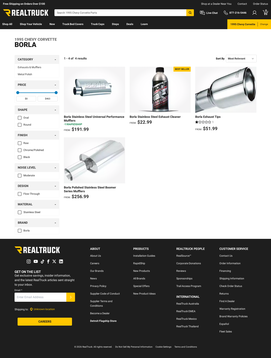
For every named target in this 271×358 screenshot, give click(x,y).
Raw (26, 143)
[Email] (40, 297)
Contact (242, 3)
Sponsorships (184, 278)
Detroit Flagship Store (103, 320)
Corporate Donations (188, 263)
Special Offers (141, 286)
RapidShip (139, 263)
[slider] (17, 92)
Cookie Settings (163, 346)
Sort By (220, 58)
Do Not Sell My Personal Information (134, 346)
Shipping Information (231, 278)
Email (18, 290)
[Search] (124, 12)
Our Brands (97, 270)
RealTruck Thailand (187, 326)
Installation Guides (144, 255)
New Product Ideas (144, 293)
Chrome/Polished (33, 150)
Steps (115, 24)
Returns (224, 293)
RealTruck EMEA (185, 311)
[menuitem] (7, 24)
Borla (26, 230)
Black (26, 157)
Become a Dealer (100, 313)
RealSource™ (183, 255)
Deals (129, 24)
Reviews (181, 270)
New (52, 24)
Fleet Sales (225, 331)
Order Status (260, 3)
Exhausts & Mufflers (29, 67)
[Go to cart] (265, 12)
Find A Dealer (227, 301)
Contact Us (225, 255)
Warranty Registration (232, 308)
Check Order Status (230, 286)
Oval (26, 117)
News (93, 278)
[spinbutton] (26, 98)
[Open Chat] (209, 13)
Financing (225, 270)
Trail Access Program (188, 286)
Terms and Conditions (185, 346)
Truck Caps (97, 24)
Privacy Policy (98, 286)
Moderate (29, 175)
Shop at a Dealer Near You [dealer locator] (216, 3)
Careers (94, 263)
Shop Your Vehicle (31, 24)
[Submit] (70, 297)
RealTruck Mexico (186, 318)
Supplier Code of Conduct (105, 293)
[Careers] (45, 322)
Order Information (230, 263)
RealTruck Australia (187, 303)
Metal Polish (25, 74)
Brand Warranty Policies (233, 316)
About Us (95, 255)
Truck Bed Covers (72, 24)
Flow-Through (31, 193)
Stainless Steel (31, 212)
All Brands (139, 278)
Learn (144, 24)
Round (27, 124)
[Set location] (42, 309)
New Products (141, 270)
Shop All (7, 24)
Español (224, 323)
